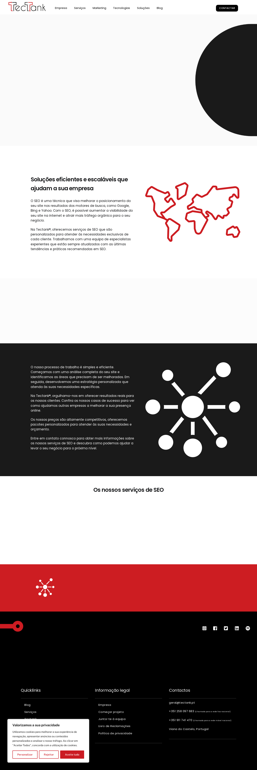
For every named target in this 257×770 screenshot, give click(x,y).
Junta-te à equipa (112, 718)
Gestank (30, 718)
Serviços (30, 710)
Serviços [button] (80, 8)
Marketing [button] (99, 8)
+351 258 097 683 (200, 710)
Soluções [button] (143, 8)
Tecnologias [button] (121, 8)
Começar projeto (111, 710)
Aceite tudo (72, 754)
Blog (160, 8)
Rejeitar (49, 754)
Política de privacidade (115, 732)
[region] (48, 741)
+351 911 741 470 (200, 719)
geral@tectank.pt (182, 701)
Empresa (61, 8)
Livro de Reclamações (114, 725)
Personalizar (25, 754)
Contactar (227, 8)
